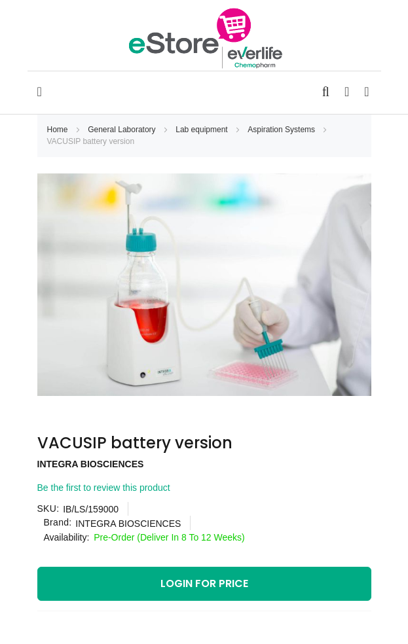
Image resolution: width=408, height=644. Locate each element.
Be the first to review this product (103, 487)
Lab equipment (203, 129)
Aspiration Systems (282, 129)
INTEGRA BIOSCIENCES (90, 464)
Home (58, 129)
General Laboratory (123, 129)
